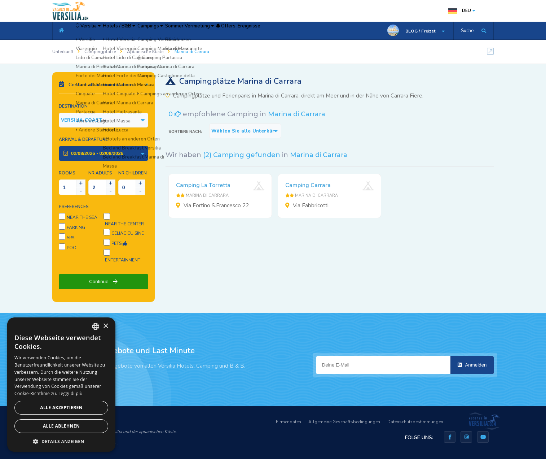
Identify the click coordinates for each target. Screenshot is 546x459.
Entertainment (122, 260)
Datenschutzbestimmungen (415, 422)
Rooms (67, 173)
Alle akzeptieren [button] (61, 407)
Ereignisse (320, 30)
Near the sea (82, 217)
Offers (285, 30)
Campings (184, 30)
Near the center (124, 224)
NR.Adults (100, 173)
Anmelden (472, 365)
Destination (73, 106)
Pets (119, 243)
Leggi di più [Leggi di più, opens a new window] (70, 393)
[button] (61, 441)
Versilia (95, 30)
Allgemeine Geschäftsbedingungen (344, 422)
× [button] (105, 326)
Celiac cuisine (127, 233)
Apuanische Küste (145, 52)
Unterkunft (63, 52)
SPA (71, 238)
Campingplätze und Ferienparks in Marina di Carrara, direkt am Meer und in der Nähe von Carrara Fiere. (294, 95)
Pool (73, 248)
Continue (103, 281)
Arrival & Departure (83, 139)
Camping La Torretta (203, 185)
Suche (467, 30)
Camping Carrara (308, 185)
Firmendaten (288, 422)
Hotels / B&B (140, 30)
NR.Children (132, 173)
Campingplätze (100, 52)
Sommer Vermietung (237, 30)
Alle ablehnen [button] (61, 426)
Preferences (74, 206)
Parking (76, 227)
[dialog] (61, 384)
